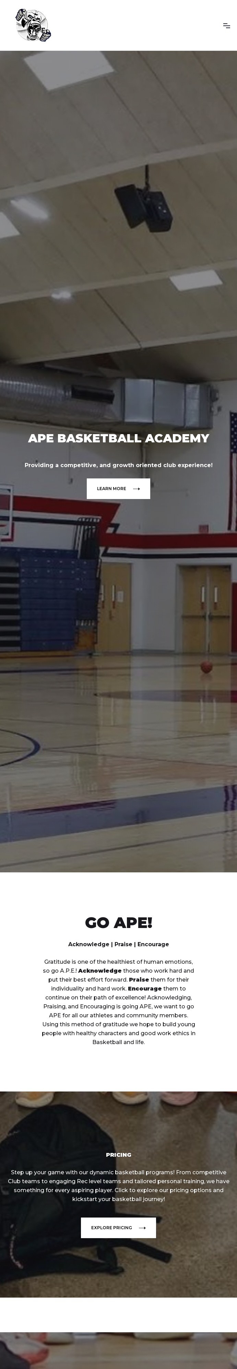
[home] (32, 25)
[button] (226, 25)
